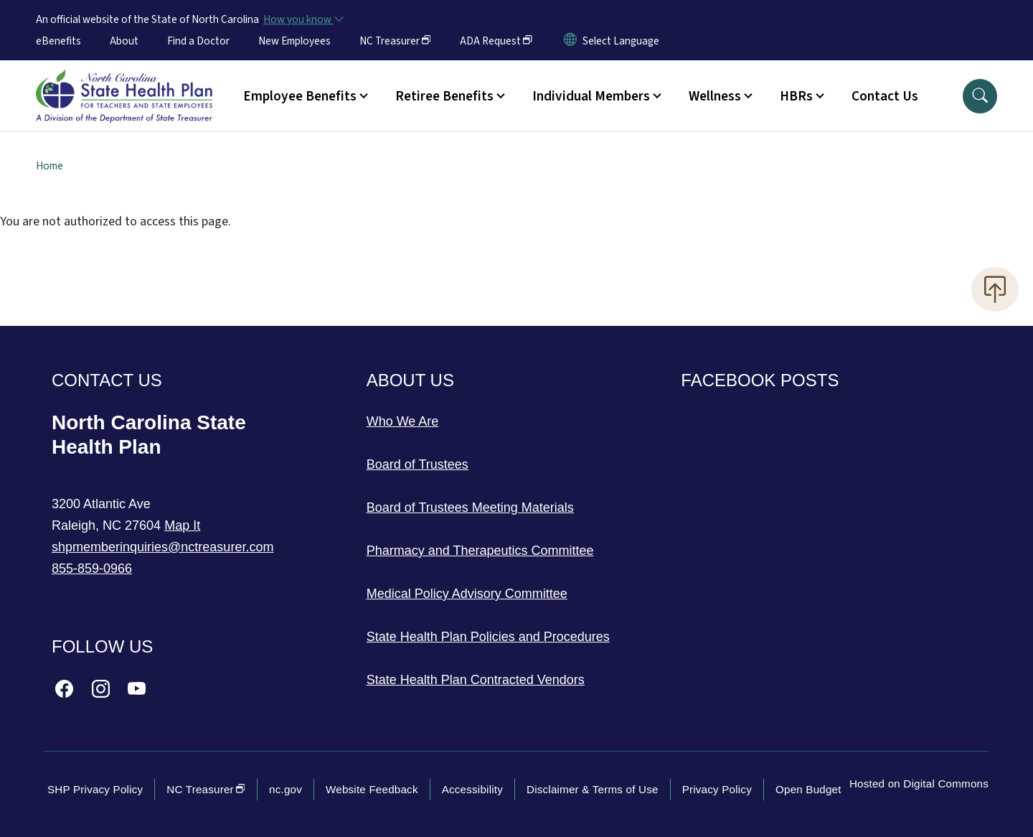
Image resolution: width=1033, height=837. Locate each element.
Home (49, 166)
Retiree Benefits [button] (444, 96)
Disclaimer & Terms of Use (593, 789)
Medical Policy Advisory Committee (467, 593)
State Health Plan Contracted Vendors (476, 680)
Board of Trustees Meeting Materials (470, 507)
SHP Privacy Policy (95, 789)
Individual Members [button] (591, 96)
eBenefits (58, 41)
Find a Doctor (198, 41)
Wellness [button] (715, 96)
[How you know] (302, 19)
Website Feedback (372, 789)
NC (395, 41)
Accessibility (472, 789)
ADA (496, 41)
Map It (182, 525)
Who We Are (403, 421)
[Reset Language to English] (570, 41)
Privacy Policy (717, 789)
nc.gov (285, 789)
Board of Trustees (417, 464)
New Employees (294, 41)
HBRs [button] (796, 96)
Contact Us (885, 96)
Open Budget (808, 789)
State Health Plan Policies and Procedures (488, 637)
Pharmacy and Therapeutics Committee (480, 550)
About (124, 41)
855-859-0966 (92, 568)
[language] (620, 41)
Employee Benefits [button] (300, 96)
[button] (980, 96)
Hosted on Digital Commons (919, 783)
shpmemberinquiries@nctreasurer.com (162, 547)
